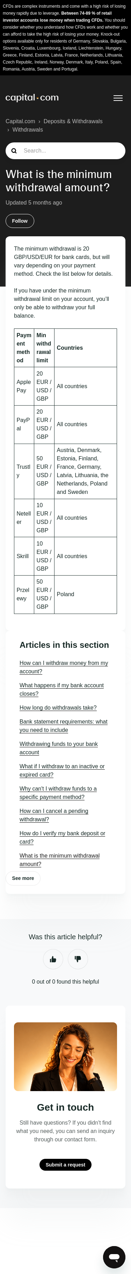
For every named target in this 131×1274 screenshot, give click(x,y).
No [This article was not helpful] (78, 959)
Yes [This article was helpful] (53, 959)
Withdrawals (28, 130)
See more (23, 878)
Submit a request (66, 1165)
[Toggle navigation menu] (118, 98)
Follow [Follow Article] (20, 221)
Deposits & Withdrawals (73, 121)
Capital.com (20, 121)
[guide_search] (65, 150)
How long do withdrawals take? (58, 708)
